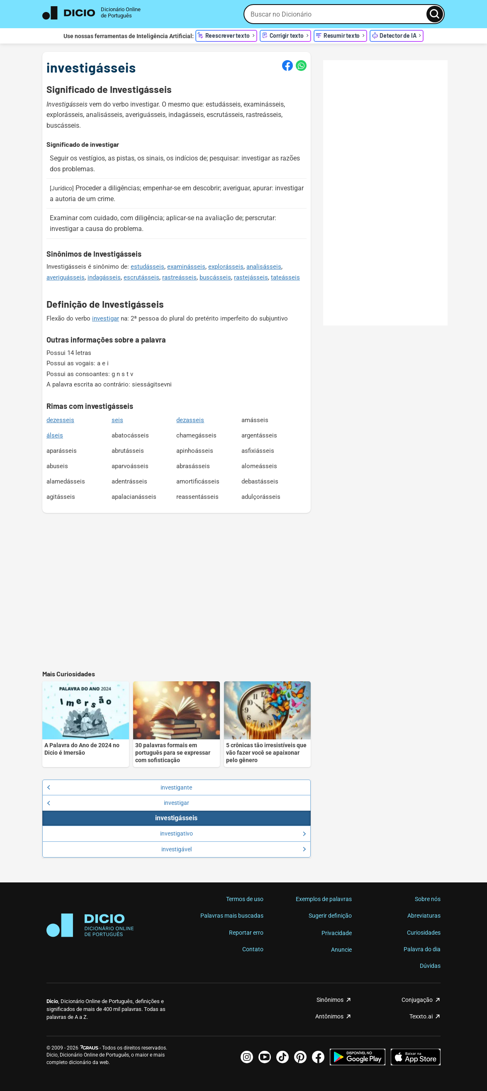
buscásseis (215, 277)
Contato (252, 949)
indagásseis (104, 277)
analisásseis (263, 266)
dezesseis (60, 420)
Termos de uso (244, 899)
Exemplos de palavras (324, 899)
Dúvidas (430, 965)
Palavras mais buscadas (231, 915)
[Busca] (434, 14)
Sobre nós (428, 899)
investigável (233, 849)
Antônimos (329, 1016)
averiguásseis (65, 277)
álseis (54, 435)
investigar (105, 318)
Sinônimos (330, 999)
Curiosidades (424, 932)
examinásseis (186, 266)
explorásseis (226, 266)
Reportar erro (246, 932)
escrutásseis (141, 277)
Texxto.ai (421, 1016)
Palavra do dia (422, 949)
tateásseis (285, 277)
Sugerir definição (330, 915)
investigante (119, 787)
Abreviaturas (424, 915)
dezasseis (190, 420)
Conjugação (417, 999)
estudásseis (147, 266)
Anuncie (341, 949)
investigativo (233, 833)
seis (117, 420)
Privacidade (336, 933)
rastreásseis (179, 277)
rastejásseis (251, 277)
